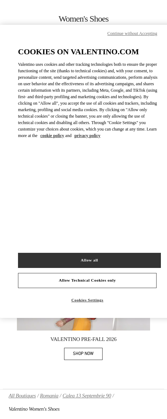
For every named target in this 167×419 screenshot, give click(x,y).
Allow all (89, 260)
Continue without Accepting (132, 33)
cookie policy (52, 135)
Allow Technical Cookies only (87, 280)
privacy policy (87, 135)
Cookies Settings (87, 300)
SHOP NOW (88, 355)
